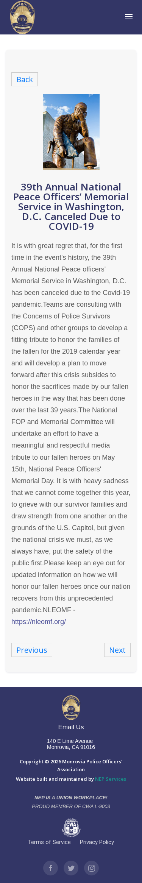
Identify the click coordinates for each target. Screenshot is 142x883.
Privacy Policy (97, 842)
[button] (130, 17)
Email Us (71, 727)
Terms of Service (49, 842)
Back (24, 79)
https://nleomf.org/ (38, 622)
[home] (22, 17)
